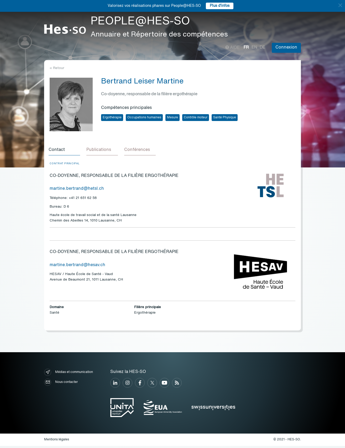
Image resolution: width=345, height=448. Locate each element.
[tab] (65, 151)
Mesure (172, 117)
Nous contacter (61, 384)
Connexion (286, 47)
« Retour (57, 68)
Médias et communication (68, 374)
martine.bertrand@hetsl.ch (77, 191)
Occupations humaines (144, 117)
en (254, 47)
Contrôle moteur (195, 117)
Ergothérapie (112, 117)
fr (246, 47)
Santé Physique (224, 117)
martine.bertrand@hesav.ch (77, 267)
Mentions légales (56, 441)
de (262, 47)
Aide (232, 48)
